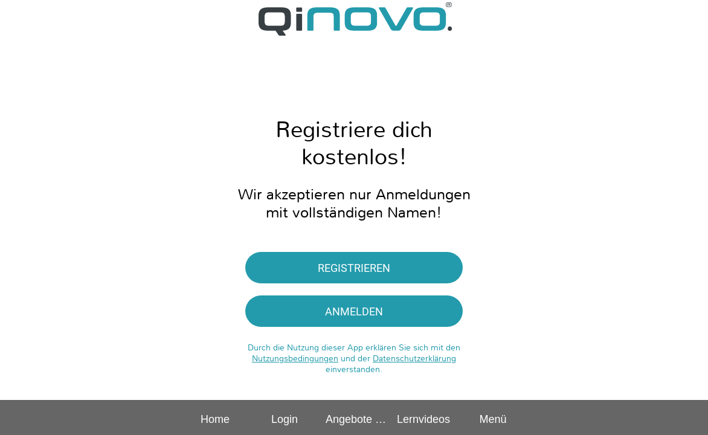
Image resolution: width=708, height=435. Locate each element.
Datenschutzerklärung (414, 358)
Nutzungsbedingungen (295, 358)
